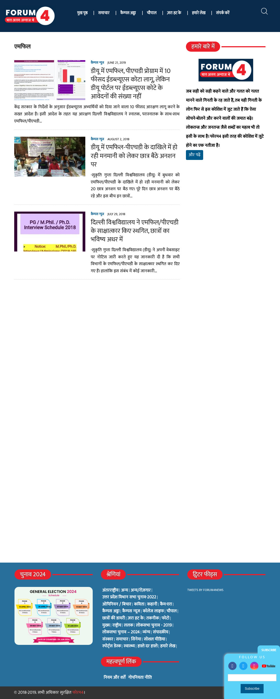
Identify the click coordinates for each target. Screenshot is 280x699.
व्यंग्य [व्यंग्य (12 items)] (146, 632)
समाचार (103, 13)
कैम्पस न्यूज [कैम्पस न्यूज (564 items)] (131, 611)
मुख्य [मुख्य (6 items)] (106, 625)
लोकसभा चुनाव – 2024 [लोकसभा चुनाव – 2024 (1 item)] (121, 632)
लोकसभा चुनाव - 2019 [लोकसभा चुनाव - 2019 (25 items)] (154, 625)
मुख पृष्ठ (82, 13)
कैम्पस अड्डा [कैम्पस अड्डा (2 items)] (110, 611)
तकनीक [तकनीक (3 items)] (152, 618)
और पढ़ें (195, 155)
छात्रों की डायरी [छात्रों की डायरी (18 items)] (113, 618)
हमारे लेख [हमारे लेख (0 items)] (167, 646)
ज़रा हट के (174, 13)
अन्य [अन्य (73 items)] (124, 590)
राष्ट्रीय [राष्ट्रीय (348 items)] (116, 625)
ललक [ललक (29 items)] (128, 625)
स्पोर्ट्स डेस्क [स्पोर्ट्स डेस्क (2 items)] (111, 646)
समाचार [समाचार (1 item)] (122, 639)
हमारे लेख (198, 13)
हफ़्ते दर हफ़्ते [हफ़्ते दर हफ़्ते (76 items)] (148, 646)
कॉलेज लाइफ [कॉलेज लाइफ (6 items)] (153, 611)
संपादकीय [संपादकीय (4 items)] (160, 632)
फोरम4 (78, 692)
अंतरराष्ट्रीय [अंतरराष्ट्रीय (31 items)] (110, 590)
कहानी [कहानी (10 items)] (152, 604)
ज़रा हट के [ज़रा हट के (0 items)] (136, 618)
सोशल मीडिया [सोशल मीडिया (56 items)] (154, 639)
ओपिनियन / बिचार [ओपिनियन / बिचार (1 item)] (116, 604)
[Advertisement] (226, 224)
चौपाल (151, 13)
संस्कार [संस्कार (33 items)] (107, 639)
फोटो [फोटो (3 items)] (165, 618)
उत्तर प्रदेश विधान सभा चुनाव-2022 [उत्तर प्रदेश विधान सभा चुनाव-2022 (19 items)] (129, 597)
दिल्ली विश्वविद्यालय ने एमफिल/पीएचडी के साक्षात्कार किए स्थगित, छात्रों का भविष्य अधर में (134, 231)
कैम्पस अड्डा (128, 13)
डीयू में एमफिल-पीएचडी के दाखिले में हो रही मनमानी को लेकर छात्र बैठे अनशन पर (134, 156)
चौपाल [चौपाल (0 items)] (172, 611)
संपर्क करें (222, 13)
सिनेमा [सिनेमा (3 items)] (136, 639)
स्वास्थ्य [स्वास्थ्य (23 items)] (129, 646)
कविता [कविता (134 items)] (139, 604)
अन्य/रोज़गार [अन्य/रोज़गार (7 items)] (141, 590)
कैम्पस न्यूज (97, 62)
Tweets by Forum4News (205, 590)
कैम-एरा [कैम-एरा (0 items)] (166, 604)
